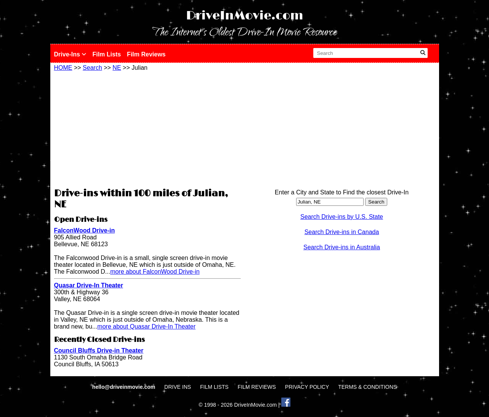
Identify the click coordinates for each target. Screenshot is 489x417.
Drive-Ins (70, 54)
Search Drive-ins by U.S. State (341, 216)
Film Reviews (146, 54)
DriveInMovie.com (244, 15)
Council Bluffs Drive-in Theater (99, 350)
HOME (63, 67)
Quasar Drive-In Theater (88, 285)
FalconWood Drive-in (84, 230)
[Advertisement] (147, 128)
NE (116, 67)
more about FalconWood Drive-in (154, 271)
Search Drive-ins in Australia (341, 247)
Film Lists (106, 54)
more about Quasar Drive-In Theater (146, 326)
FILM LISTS (214, 387)
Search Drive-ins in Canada (342, 232)
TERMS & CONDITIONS (367, 387)
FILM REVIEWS (257, 387)
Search (92, 67)
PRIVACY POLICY (307, 387)
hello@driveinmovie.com (124, 387)
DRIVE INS (177, 387)
